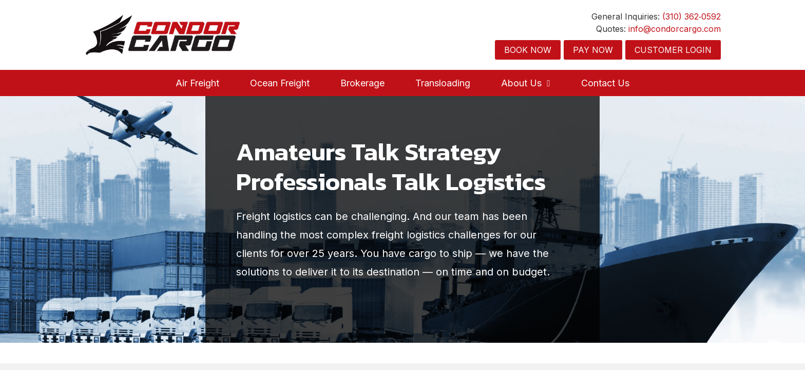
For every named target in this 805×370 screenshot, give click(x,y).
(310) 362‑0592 (691, 16)
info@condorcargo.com (674, 29)
